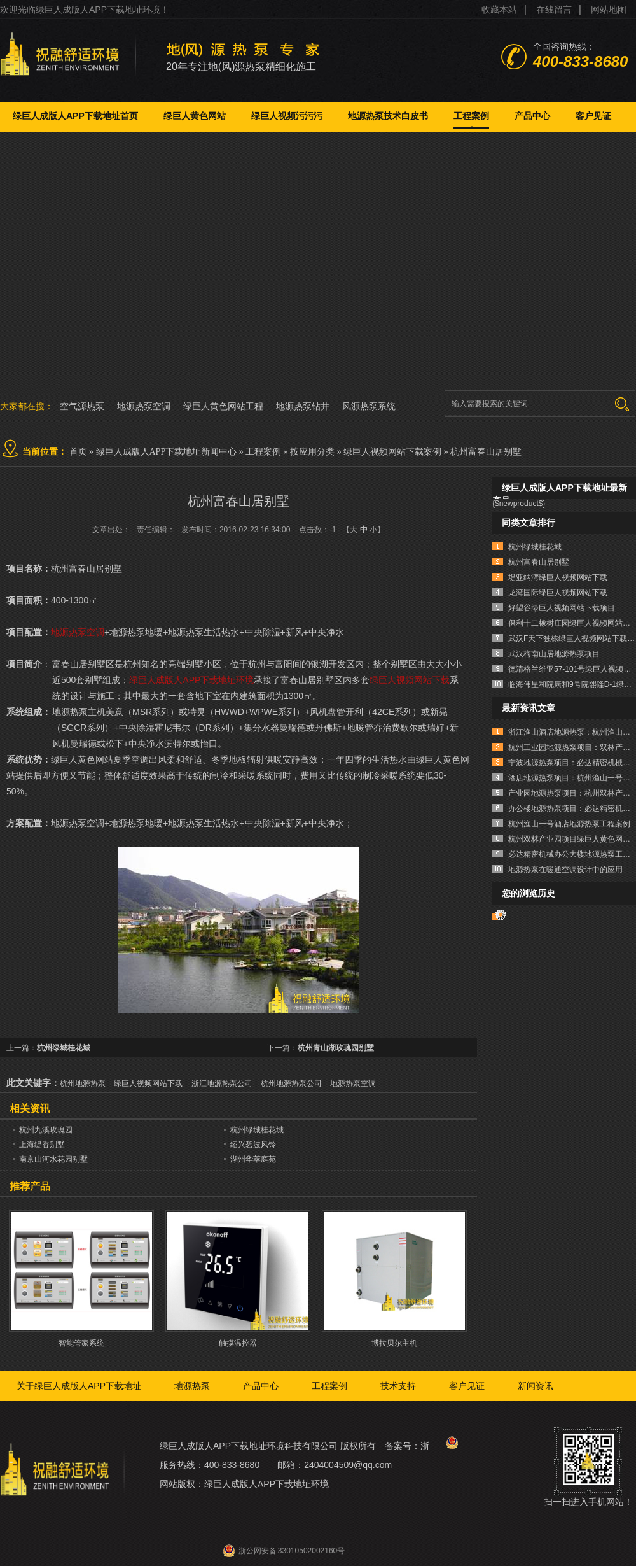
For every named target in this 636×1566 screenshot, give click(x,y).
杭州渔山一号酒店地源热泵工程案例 (569, 823)
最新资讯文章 (528, 708)
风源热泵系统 (369, 406)
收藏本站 (499, 9)
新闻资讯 (535, 1386)
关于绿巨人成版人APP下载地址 (79, 1386)
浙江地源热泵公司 (221, 1083)
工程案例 (471, 116)
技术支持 (398, 1386)
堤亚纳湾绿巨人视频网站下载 (557, 577)
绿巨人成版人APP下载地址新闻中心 (166, 451)
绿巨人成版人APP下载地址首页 (75, 116)
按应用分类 (312, 451)
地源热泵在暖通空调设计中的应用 (565, 869)
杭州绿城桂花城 (63, 1047)
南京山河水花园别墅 (53, 1159)
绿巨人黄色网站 (194, 116)
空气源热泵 (82, 406)
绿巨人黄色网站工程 (223, 406)
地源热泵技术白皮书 (388, 116)
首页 (78, 451)
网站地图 (608, 9)
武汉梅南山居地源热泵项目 (554, 653)
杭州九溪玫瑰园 (46, 1129)
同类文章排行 (528, 523)
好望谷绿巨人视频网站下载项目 (561, 607)
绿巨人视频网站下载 (410, 680)
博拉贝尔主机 (394, 1343)
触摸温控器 (238, 1343)
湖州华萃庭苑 (253, 1159)
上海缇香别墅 (42, 1144)
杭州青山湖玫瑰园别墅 (336, 1047)
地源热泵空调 (143, 406)
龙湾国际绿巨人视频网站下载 (557, 592)
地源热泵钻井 (302, 406)
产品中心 (532, 116)
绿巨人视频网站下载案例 (392, 451)
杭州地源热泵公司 (291, 1083)
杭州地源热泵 (83, 1083)
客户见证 (593, 116)
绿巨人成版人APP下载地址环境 (191, 680)
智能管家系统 (81, 1343)
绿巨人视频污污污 (286, 116)
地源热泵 (192, 1386)
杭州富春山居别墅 (486, 451)
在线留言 (554, 9)
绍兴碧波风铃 (253, 1144)
